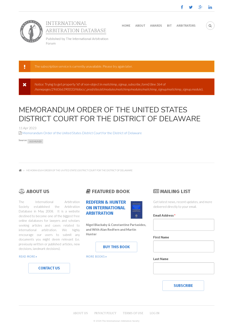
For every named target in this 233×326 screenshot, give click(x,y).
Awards (156, 25)
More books (95, 256)
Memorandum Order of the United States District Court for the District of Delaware (82, 133)
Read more (27, 256)
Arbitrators (186, 25)
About (140, 25)
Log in (154, 313)
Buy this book (116, 247)
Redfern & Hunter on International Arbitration (106, 208)
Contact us (49, 268)
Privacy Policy (105, 313)
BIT (169, 25)
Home (126, 25)
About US (80, 313)
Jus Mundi (35, 141)
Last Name (160, 259)
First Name (161, 237)
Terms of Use (133, 313)
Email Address (164, 215)
